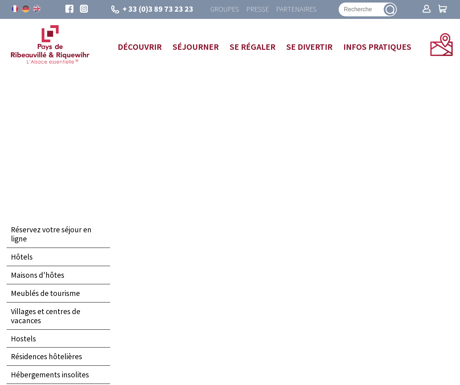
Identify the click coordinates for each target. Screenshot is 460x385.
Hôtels (22, 257)
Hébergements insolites (50, 374)
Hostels (23, 338)
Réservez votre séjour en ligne (51, 234)
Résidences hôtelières (46, 356)
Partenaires (296, 9)
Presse (257, 9)
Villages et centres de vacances (45, 315)
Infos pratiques (377, 46)
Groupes (224, 9)
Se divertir (309, 46)
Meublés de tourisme (45, 293)
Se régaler (252, 46)
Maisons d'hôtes (37, 275)
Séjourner (196, 46)
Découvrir (140, 46)
